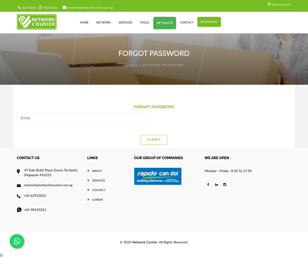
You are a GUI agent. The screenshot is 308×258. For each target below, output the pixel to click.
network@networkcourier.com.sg (87, 7)
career (95, 199)
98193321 (48, 7)
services (125, 22)
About (94, 171)
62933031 (27, 7)
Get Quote (165, 23)
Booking (209, 22)
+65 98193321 (31, 210)
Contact (96, 190)
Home (84, 22)
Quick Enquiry (279, 4)
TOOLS (144, 22)
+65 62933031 (31, 195)
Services (96, 180)
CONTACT (186, 22)
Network (103, 22)
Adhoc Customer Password (154, 65)
